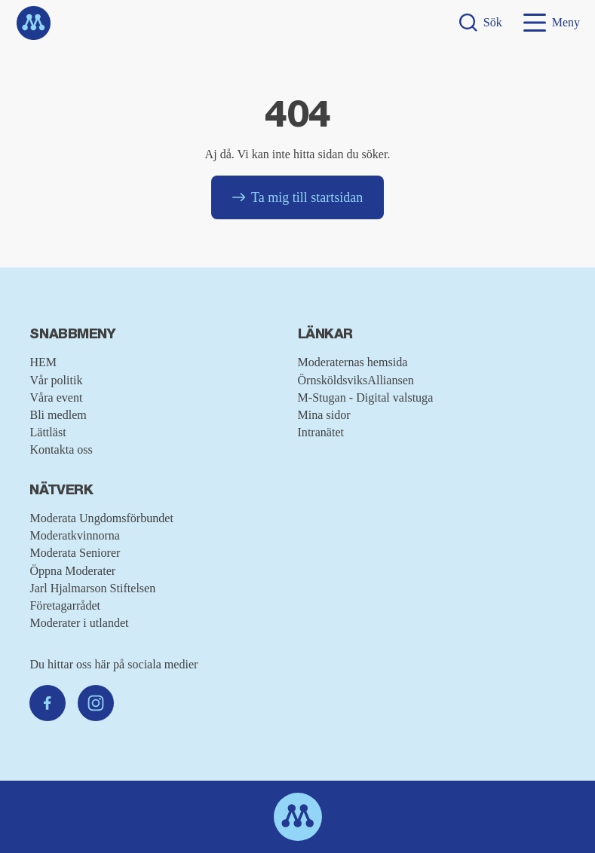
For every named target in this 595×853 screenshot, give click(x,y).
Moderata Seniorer (74, 552)
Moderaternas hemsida (353, 362)
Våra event (55, 397)
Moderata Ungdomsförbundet (101, 518)
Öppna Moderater (72, 570)
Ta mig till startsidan (297, 197)
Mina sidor (324, 414)
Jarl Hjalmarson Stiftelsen (92, 588)
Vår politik (55, 380)
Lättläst (47, 432)
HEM (43, 362)
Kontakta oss (60, 449)
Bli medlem (57, 414)
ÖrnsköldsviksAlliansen (356, 380)
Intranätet (321, 432)
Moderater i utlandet (78, 622)
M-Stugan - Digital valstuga (366, 397)
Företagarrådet (64, 605)
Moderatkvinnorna (74, 535)
